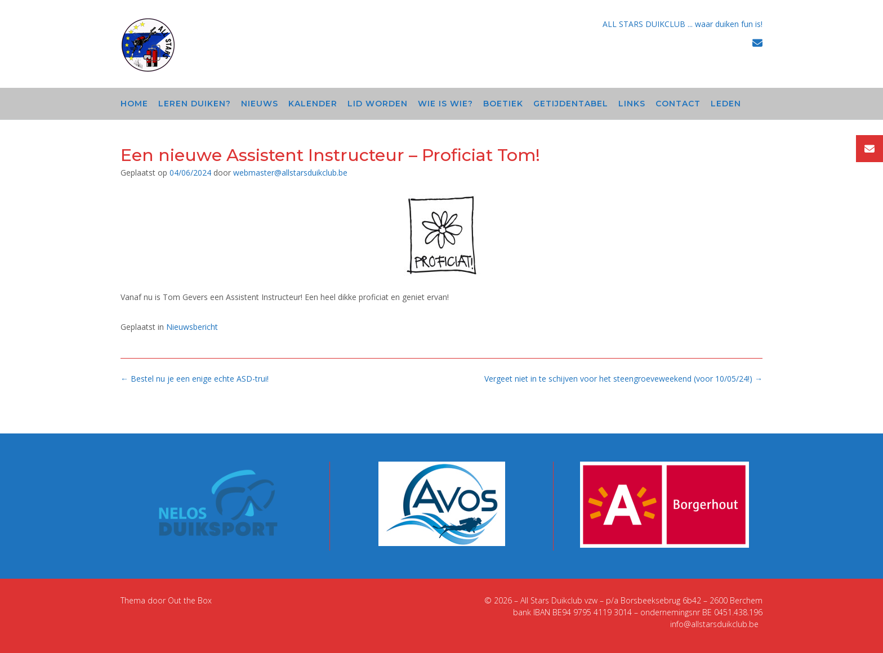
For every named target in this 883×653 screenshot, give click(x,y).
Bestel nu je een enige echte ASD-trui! (195, 378)
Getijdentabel (570, 104)
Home (134, 104)
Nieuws (259, 104)
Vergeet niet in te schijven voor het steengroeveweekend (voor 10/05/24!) (623, 378)
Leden (726, 104)
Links (631, 104)
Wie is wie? (445, 104)
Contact (678, 104)
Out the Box (190, 600)
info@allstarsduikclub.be (714, 624)
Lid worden (377, 104)
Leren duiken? (194, 104)
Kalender (312, 104)
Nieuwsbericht (192, 326)
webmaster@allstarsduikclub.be (290, 172)
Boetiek (503, 104)
